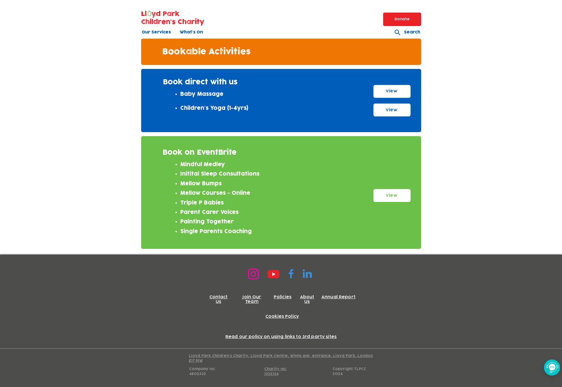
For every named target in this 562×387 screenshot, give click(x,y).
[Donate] (402, 19)
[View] (392, 91)
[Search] (405, 32)
